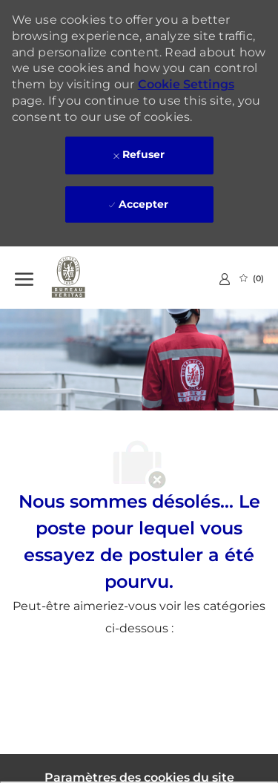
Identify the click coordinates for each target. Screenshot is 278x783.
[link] (225, 278)
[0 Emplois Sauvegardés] (251, 278)
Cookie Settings (186, 84)
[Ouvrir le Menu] (24, 277)
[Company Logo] (89, 277)
